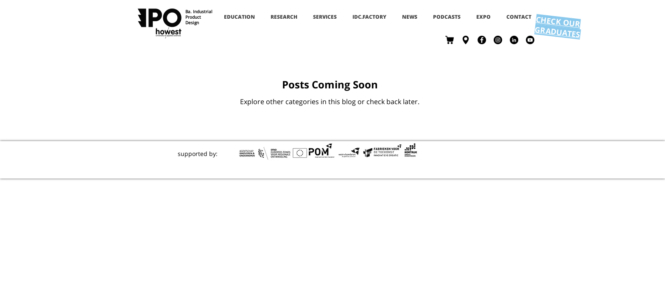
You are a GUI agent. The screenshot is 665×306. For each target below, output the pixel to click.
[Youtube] (530, 40)
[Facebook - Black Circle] (482, 40)
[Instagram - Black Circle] (498, 40)
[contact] (465, 40)
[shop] (449, 40)
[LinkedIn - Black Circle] (514, 40)
